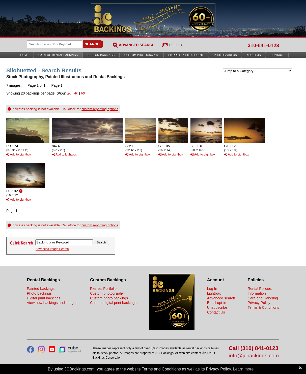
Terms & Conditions (263, 307)
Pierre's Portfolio (103, 289)
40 (76, 93)
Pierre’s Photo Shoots (186, 54)
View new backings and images (52, 303)
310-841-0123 (263, 45)
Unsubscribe (217, 307)
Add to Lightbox (18, 154)
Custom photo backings (109, 298)
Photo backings (39, 293)
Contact (277, 54)
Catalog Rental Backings (58, 54)
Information (257, 293)
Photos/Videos (225, 54)
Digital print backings (44, 298)
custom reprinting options (99, 109)
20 (69, 93)
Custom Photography (141, 54)
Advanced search (221, 298)
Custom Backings (101, 54)
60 (83, 93)
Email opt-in (216, 303)
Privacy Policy (259, 303)
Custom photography (107, 293)
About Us (254, 54)
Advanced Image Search (52, 249)
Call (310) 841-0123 (254, 348)
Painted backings (41, 289)
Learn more (243, 369)
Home (24, 54)
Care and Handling (263, 298)
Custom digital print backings (113, 303)
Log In (212, 289)
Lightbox (175, 45)
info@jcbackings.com (254, 355)
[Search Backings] (54, 44)
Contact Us (216, 312)
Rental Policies (260, 289)
